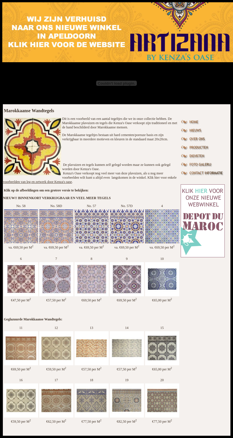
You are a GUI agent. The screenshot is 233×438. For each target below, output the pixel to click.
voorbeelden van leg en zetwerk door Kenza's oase (37, 182)
